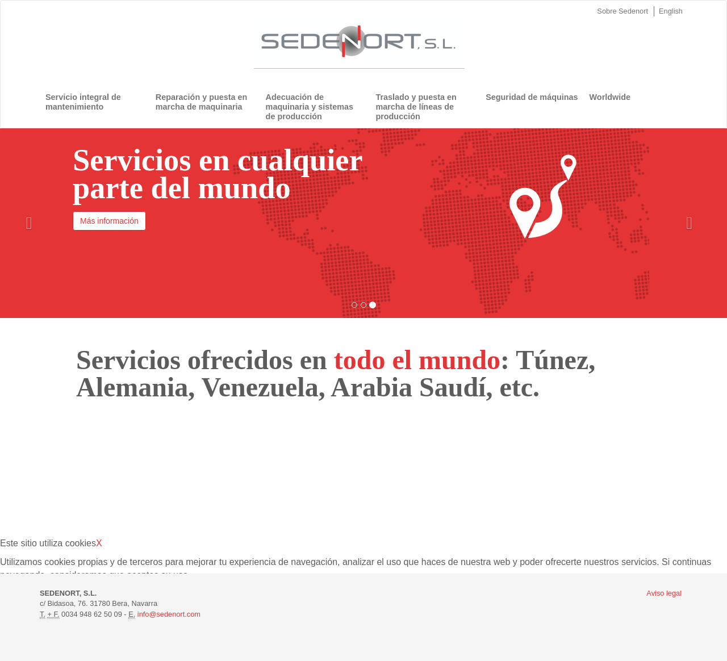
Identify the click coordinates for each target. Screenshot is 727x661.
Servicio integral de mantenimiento (83, 102)
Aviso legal (664, 593)
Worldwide (610, 97)
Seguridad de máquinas (532, 97)
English (671, 11)
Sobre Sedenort (622, 11)
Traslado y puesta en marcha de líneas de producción (415, 107)
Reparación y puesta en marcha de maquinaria (202, 102)
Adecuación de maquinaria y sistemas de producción (309, 107)
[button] (29, 223)
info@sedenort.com (168, 614)
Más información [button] (109, 220)
